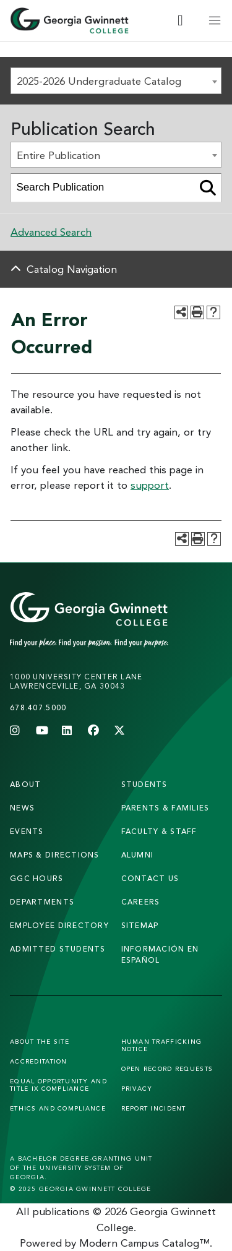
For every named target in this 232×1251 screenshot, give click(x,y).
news (22, 807)
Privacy (137, 1088)
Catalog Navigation (72, 268)
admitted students (58, 948)
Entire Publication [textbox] (58, 154)
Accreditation (38, 1061)
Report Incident (153, 1108)
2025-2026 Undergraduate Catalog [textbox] (99, 80)
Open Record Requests (167, 1068)
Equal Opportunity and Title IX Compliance (58, 1084)
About (25, 784)
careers (140, 901)
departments (42, 901)
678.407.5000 (38, 707)
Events (27, 831)
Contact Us (150, 878)
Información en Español (160, 954)
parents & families (165, 807)
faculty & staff (159, 831)
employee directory (59, 925)
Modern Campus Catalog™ (144, 1242)
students (144, 784)
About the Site (39, 1041)
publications (61, 1211)
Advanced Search (51, 231)
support (150, 484)
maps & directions (55, 854)
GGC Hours (37, 878)
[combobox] (116, 80)
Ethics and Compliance (58, 1108)
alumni (137, 854)
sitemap (140, 925)
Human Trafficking (161, 1045)
